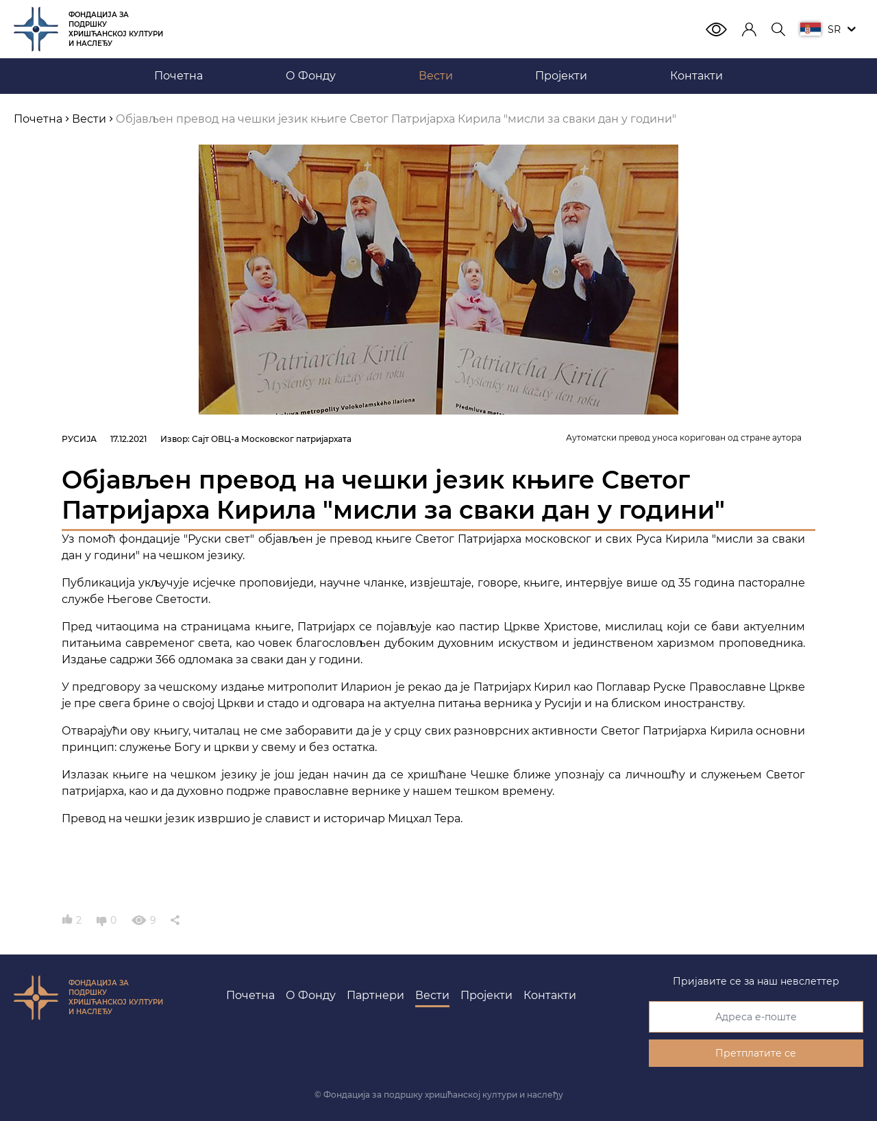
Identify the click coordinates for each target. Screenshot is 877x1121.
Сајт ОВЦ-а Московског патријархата (271, 439)
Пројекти (486, 995)
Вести (432, 995)
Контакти (549, 995)
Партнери (375, 995)
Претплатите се (755, 1053)
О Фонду (311, 995)
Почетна (250, 995)
